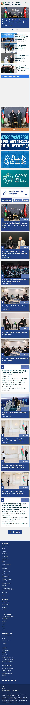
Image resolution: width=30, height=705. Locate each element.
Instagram (3, 680)
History (3, 548)
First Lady (4, 610)
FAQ (3, 686)
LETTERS (4, 648)
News (3, 623)
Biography (4, 607)
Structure (4, 638)
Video (3, 595)
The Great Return (6, 571)
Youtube (6, 680)
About (3, 688)
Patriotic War (5, 568)
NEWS (17, 200)
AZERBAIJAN (5, 543)
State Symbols (5, 559)
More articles (16, 532)
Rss (15, 680)
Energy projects (5, 576)
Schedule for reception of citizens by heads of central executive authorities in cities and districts (7, 672)
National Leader (5, 546)
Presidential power (6, 602)
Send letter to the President (16, 192)
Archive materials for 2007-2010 (10, 690)
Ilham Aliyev (17, 4)
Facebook (9, 680)
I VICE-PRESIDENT (7, 614)
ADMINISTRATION (7, 633)
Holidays (4, 561)
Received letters (5, 655)
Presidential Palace (6, 641)
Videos (3, 629)
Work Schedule (5, 604)
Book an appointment (7, 665)
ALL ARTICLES (6, 200)
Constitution (5, 556)
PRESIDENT (5, 599)
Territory (4, 551)
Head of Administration (7, 636)
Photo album (5, 592)
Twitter (12, 680)
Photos (3, 626)
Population (4, 554)
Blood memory (5, 574)
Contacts (4, 643)
